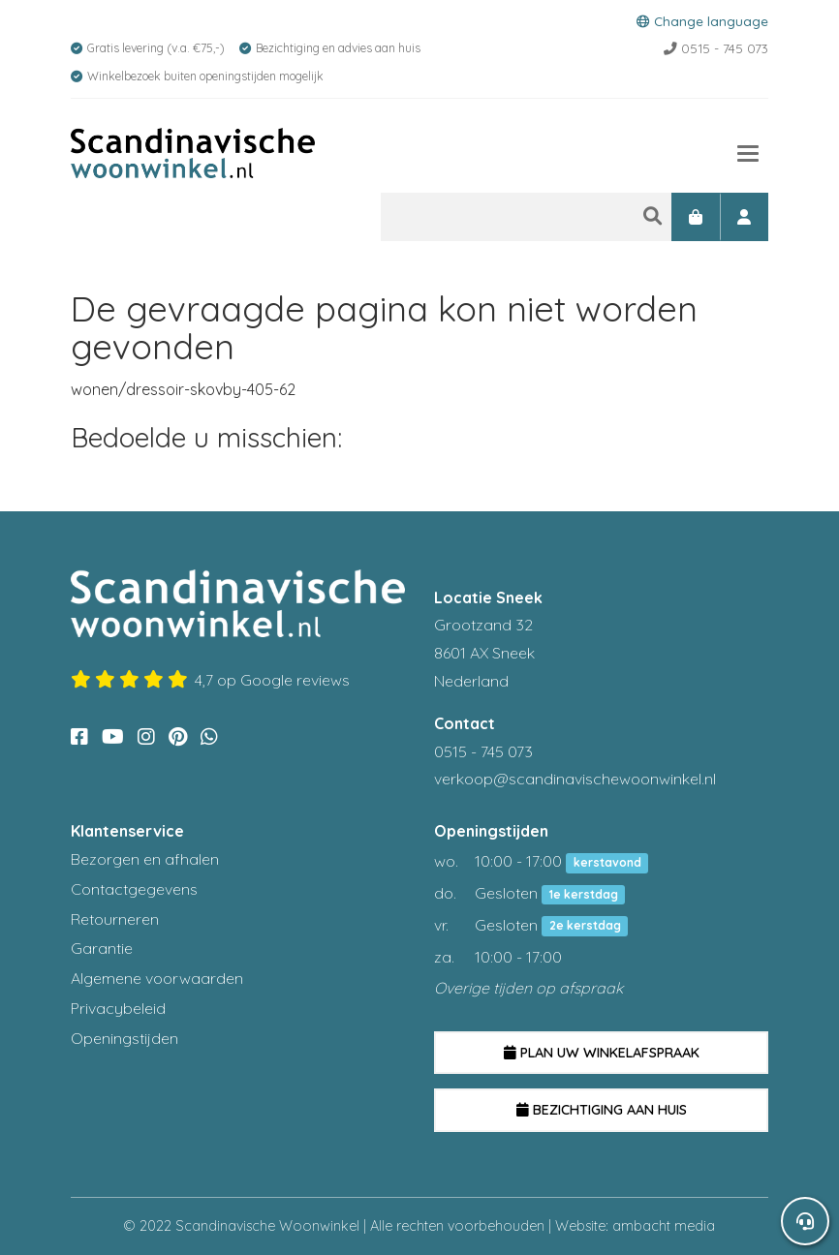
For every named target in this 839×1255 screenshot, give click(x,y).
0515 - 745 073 (716, 48)
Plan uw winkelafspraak (601, 1052)
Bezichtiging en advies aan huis (338, 48)
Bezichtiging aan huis (601, 1109)
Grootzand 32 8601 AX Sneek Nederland (484, 652)
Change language (702, 21)
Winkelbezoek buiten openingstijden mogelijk (205, 76)
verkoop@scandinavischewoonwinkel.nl (575, 778)
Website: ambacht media (635, 1226)
